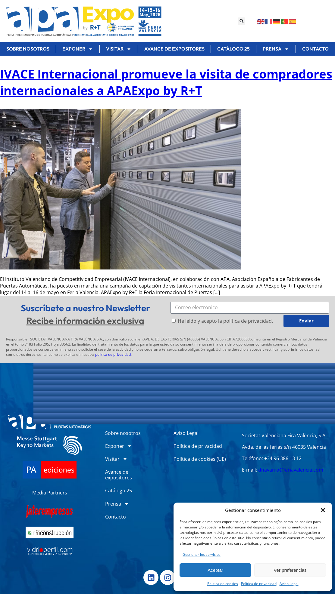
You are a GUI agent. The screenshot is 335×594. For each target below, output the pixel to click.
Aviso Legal (289, 583)
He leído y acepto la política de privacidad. (225, 321)
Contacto (115, 516)
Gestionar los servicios (202, 554)
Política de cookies (222, 583)
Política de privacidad (259, 583)
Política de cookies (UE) (200, 459)
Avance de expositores (174, 49)
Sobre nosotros (27, 49)
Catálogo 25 (233, 49)
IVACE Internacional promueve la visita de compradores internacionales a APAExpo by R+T (166, 82)
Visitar (118, 49)
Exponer (77, 49)
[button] (323, 510)
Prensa (276, 49)
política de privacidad (113, 354)
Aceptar (215, 570)
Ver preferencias (290, 570)
